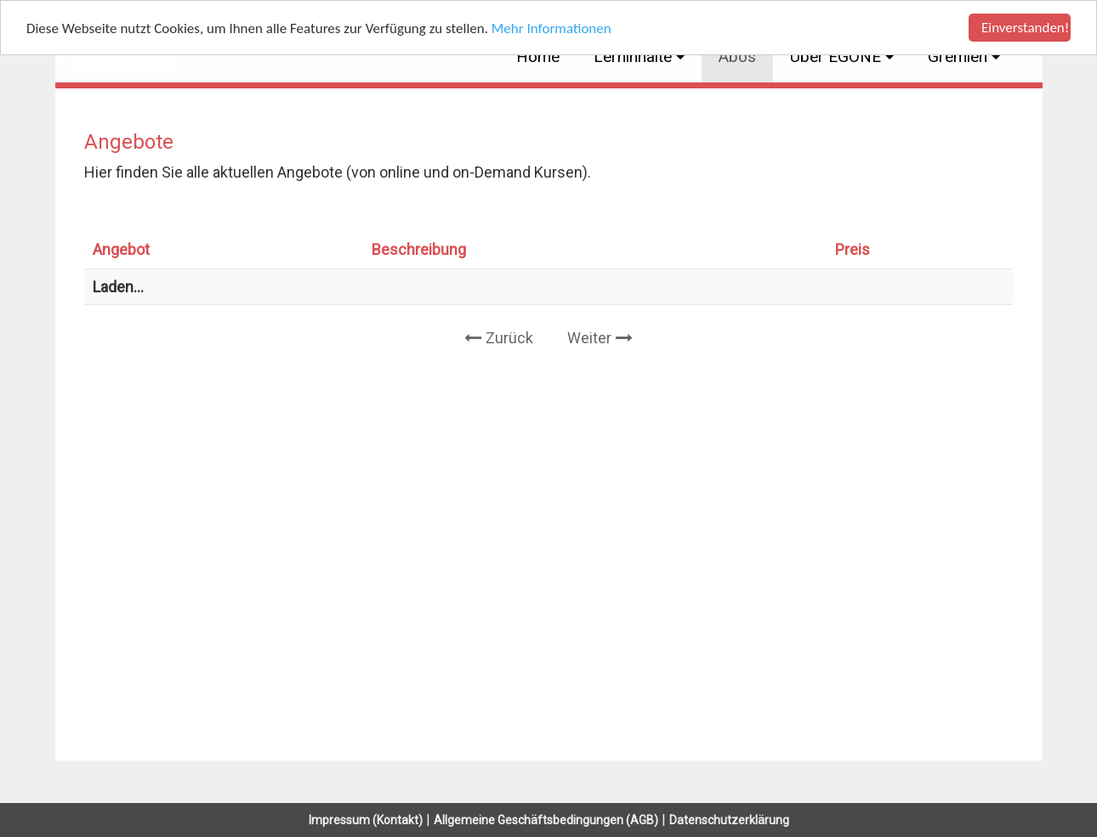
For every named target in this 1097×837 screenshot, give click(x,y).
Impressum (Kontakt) (366, 820)
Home (538, 56)
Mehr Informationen (551, 28)
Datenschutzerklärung (729, 820)
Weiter (589, 338)
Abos (737, 56)
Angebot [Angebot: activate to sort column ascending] (121, 249)
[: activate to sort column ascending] (966, 249)
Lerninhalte (635, 56)
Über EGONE (837, 56)
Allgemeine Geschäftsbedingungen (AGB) (546, 820)
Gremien (960, 56)
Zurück (509, 338)
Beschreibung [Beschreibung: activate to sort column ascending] (419, 249)
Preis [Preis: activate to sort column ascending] (852, 249)
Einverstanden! (1025, 28)
